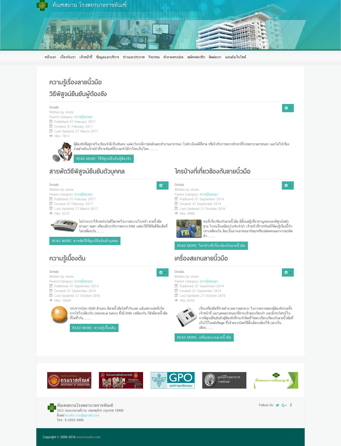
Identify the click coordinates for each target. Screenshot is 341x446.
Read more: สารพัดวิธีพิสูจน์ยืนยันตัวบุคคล (85, 241)
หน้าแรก (50, 57)
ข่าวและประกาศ (134, 57)
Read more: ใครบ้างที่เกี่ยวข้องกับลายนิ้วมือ (211, 245)
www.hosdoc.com (88, 437)
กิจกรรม (154, 57)
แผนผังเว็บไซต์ (235, 57)
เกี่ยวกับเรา (67, 57)
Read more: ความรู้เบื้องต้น (94, 328)
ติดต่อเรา (215, 57)
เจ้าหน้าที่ (85, 57)
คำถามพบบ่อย (173, 57)
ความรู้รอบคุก (84, 117)
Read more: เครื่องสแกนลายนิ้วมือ (204, 337)
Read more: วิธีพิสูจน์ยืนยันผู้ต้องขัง (103, 158)
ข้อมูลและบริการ (107, 57)
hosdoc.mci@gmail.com (81, 415)
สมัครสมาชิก (196, 57)
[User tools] (288, 108)
